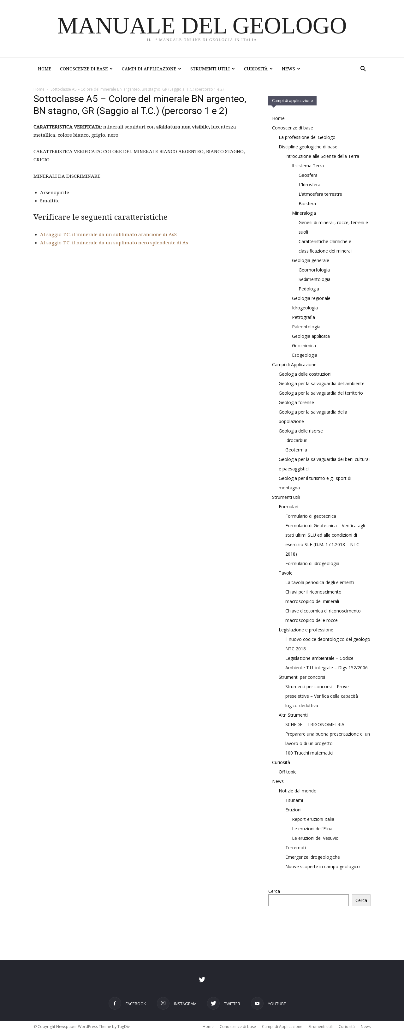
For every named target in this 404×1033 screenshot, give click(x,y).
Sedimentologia (314, 280)
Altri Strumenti (293, 716)
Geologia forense (296, 403)
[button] (363, 70)
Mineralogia (304, 214)
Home (44, 68)
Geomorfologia (314, 270)
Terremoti (295, 848)
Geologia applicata (311, 337)
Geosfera (308, 176)
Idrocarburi (296, 441)
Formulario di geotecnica (310, 517)
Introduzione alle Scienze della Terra (322, 157)
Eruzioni (293, 810)
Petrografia (303, 318)
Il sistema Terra (308, 166)
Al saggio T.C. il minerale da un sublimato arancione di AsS (108, 235)
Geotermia (296, 450)
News (291, 68)
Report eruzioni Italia (313, 820)
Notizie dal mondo (298, 791)
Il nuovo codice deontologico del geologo (327, 640)
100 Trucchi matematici (309, 753)
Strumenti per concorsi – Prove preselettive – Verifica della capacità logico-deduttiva (321, 696)
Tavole (286, 573)
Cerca (274, 892)
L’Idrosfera (309, 185)
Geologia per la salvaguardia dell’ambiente (322, 384)
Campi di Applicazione (151, 68)
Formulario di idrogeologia (312, 564)
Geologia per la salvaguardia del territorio (321, 394)
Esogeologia (304, 356)
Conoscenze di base (86, 68)
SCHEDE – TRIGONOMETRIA (314, 725)
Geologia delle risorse (301, 431)
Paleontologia (306, 327)
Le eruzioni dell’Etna (312, 829)
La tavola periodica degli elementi (319, 583)
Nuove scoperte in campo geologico (322, 867)
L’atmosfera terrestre (320, 195)
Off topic (287, 772)
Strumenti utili (212, 68)
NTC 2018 (295, 649)
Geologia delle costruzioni (305, 375)
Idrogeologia (305, 308)
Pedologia (309, 289)
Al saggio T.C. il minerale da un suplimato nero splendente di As (114, 243)
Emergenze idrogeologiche (312, 858)
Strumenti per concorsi (302, 678)
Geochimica (304, 346)
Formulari (288, 507)
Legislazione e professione (306, 630)
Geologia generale (310, 261)
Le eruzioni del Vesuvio (315, 839)
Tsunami (294, 801)
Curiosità (258, 68)
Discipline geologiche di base (308, 147)
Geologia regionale (311, 299)
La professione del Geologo (307, 138)
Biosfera (307, 204)
